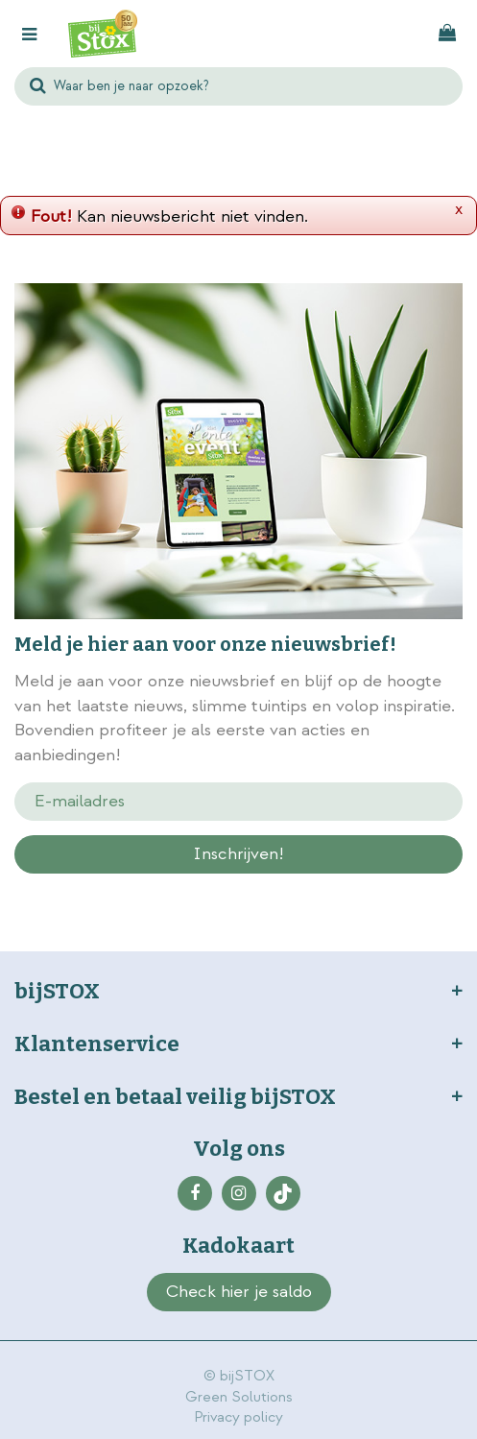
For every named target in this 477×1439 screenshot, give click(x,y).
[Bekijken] (447, 33)
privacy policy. (241, 888)
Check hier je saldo (239, 1292)
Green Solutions (239, 1397)
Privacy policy (238, 1417)
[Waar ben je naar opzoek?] (238, 86)
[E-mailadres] (238, 801)
